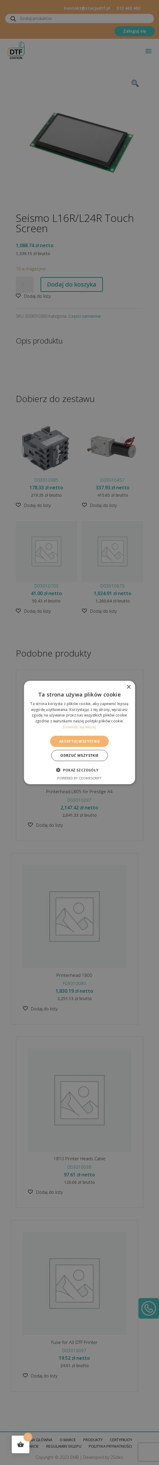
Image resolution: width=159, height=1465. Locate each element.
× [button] (128, 687)
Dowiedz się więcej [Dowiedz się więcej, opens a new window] (79, 726)
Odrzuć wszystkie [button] (79, 755)
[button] (79, 770)
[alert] (79, 732)
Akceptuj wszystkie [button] (79, 741)
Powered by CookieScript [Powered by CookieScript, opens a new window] (79, 778)
